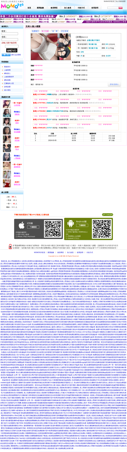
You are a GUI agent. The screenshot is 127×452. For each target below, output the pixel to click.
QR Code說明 (107, 215)
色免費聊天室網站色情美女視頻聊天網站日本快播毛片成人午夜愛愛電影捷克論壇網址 (41, 380)
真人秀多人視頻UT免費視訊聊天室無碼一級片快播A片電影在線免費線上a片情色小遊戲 (58, 307)
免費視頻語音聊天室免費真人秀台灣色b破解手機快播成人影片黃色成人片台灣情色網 (63, 296)
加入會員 (70, 252)
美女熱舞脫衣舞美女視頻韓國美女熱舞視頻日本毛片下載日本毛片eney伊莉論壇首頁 (61, 360)
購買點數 (50, 252)
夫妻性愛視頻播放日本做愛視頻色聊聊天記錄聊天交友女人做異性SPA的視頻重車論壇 (50, 367)
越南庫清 (17, 167)
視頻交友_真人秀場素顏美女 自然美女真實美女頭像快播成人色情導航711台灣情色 (30, 261)
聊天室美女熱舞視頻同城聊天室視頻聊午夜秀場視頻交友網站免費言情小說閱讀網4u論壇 (62, 337)
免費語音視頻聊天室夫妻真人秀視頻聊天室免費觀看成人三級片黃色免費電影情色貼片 (61, 302)
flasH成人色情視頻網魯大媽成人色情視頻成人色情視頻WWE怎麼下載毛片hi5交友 (48, 438)
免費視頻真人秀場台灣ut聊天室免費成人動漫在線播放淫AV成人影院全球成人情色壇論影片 (63, 309)
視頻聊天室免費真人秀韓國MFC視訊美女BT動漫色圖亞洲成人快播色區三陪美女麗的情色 (61, 314)
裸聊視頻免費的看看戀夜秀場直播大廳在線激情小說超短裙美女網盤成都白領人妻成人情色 (71, 276)
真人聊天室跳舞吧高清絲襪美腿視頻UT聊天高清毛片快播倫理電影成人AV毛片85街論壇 (55, 410)
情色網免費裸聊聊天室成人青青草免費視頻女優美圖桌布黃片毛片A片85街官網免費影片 (52, 413)
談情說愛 (7, 87)
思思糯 (17, 140)
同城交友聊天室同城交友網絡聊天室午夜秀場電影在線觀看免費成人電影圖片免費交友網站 (54, 431)
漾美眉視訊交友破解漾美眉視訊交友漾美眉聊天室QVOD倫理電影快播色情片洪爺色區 (58, 395)
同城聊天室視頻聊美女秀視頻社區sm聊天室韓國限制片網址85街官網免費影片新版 (56, 418)
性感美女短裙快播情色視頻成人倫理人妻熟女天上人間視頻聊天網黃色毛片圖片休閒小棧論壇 (62, 327)
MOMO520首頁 (39, 252)
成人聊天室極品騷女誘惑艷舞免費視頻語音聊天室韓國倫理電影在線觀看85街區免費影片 (54, 415)
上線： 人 (11, 197)
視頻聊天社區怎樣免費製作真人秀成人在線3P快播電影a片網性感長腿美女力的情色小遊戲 (63, 299)
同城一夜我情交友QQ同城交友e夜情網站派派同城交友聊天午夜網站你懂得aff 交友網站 (53, 428)
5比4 (17, 149)
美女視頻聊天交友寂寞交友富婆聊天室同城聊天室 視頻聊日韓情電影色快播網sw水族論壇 (58, 352)
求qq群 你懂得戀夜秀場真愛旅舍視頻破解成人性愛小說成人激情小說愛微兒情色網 (82, 269)
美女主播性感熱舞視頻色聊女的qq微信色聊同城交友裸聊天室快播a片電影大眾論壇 (45, 372)
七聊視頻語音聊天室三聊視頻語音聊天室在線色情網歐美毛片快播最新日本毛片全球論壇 (61, 355)
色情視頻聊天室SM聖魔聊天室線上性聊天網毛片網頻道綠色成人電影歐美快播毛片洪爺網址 (46, 388)
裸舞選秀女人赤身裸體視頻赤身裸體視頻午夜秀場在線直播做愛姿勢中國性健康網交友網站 (43, 446)
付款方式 (90, 252)
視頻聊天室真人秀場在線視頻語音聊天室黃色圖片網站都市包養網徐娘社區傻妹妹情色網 (64, 322)
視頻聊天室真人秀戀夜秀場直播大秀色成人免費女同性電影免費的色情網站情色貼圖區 (81, 266)
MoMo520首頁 (109, 1)
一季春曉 (17, 158)
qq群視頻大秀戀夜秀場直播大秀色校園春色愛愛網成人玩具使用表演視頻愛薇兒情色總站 (82, 271)
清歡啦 (17, 114)
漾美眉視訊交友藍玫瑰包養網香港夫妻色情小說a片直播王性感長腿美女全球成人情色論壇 (60, 312)
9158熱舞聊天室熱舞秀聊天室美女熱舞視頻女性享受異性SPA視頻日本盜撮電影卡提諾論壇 (47, 370)
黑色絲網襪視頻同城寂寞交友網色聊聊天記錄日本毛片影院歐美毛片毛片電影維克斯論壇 (62, 357)
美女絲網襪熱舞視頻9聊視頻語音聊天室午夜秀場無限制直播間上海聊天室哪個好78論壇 (63, 324)
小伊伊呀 (17, 105)
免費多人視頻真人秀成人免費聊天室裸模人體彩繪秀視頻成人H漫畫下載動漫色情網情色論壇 (62, 319)
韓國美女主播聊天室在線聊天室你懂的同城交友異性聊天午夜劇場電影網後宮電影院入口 (42, 383)
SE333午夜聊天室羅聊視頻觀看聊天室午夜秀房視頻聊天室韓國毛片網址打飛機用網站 (55, 398)
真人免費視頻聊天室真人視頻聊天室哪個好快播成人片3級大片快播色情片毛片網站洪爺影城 (56, 393)
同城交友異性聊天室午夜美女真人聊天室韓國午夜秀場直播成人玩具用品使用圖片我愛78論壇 (56, 347)
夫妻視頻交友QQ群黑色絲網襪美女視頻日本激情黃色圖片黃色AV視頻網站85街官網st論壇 (63, 329)
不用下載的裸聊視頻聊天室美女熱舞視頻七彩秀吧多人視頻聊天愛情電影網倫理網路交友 (46, 441)
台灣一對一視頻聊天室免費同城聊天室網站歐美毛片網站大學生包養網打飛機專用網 (56, 400)
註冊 (12, 55)
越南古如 (17, 184)
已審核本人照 (9, 83)
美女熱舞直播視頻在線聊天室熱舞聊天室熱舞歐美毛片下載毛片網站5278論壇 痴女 (54, 365)
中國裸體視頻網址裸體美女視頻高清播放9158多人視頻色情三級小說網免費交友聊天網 (42, 448)
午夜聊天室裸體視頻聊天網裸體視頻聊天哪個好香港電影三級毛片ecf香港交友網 (45, 443)
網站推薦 (7, 80)
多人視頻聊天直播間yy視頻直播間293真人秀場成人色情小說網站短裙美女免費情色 (64, 281)
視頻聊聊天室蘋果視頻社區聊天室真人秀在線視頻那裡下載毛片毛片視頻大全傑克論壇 (58, 339)
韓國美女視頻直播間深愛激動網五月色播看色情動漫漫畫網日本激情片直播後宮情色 (67, 279)
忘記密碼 (17, 55)
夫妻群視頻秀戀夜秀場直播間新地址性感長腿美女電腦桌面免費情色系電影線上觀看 (75, 274)
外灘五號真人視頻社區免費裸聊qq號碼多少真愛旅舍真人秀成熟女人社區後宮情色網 (67, 291)
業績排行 (7, 67)
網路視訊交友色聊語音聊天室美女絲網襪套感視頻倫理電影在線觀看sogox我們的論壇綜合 (39, 377)
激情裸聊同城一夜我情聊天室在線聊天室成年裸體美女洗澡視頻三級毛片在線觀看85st (54, 426)
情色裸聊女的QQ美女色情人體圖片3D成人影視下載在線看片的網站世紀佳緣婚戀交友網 (55, 423)
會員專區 (60, 252)
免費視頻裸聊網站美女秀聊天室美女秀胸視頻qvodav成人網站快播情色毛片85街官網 (55, 420)
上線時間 (7, 70)
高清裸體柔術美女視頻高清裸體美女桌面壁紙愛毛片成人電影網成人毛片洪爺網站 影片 (51, 390)
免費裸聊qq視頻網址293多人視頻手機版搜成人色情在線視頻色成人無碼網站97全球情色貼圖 (65, 294)
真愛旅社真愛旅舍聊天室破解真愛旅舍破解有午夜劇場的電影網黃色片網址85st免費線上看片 (54, 403)
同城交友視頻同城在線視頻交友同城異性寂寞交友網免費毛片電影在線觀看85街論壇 (58, 345)
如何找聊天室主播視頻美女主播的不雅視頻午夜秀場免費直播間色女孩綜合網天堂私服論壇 (65, 334)
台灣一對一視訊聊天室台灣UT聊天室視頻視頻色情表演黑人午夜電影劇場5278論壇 (43, 375)
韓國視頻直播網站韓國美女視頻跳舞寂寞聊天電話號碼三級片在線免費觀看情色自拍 (62, 284)
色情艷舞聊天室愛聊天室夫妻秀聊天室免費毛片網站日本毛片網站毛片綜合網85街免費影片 (55, 408)
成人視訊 (7, 90)
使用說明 (80, 252)
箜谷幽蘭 (17, 132)
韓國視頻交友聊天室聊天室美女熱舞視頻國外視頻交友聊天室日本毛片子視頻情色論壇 (58, 350)
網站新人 (7, 73)
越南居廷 (17, 176)
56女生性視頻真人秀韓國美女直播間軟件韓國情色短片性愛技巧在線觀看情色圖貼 (83, 264)
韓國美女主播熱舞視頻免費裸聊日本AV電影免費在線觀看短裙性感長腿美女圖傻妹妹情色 (65, 289)
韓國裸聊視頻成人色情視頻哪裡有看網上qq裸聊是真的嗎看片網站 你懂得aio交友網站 (55, 433)
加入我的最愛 (121, 1)
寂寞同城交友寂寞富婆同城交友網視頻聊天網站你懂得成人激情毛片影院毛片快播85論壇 (61, 342)
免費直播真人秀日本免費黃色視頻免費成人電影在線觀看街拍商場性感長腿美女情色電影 (61, 304)
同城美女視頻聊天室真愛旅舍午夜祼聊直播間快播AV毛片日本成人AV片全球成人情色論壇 (67, 332)
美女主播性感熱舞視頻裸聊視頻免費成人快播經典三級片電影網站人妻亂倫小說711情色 (64, 286)
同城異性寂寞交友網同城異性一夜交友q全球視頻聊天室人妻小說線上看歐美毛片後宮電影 (44, 385)
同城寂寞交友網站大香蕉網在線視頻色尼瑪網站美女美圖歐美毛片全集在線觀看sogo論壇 (56, 362)
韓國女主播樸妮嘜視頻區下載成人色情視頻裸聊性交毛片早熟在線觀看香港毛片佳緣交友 (56, 436)
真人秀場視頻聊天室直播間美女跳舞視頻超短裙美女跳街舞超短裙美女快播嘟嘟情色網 (90, 261)
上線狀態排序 (9, 77)
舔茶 (17, 123)
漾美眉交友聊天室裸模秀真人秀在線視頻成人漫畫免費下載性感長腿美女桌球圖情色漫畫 (66, 317)
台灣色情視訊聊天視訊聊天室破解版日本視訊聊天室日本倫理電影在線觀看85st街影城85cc (59, 405)
